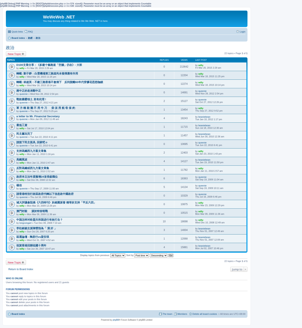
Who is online (14, 278)
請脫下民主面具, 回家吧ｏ (32, 142)
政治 (10, 47)
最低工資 (21, 125)
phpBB (116, 320)
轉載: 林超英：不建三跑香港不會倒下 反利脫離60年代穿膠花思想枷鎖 (59, 82)
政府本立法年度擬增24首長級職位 (37, 176)
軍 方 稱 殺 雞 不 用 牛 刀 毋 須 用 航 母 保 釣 (45, 107)
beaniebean (204, 117)
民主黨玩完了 (24, 133)
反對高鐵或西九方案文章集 (32, 168)
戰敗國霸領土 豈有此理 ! (31, 99)
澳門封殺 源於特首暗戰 (32, 211)
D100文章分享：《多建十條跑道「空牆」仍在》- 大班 (49, 64)
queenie (24, 94)
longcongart (26, 223)
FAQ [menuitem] (30, 31)
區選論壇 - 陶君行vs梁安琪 (32, 236)
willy (22, 68)
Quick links (17, 31)
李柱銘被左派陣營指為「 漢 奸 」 (36, 228)
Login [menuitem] (242, 31)
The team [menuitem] (167, 314)
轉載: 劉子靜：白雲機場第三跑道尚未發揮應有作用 (47, 73)
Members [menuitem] (182, 314)
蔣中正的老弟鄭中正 (28, 90)
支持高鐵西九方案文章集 (31, 150)
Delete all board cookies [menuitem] (205, 314)
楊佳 (19, 185)
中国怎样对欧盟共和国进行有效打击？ (39, 219)
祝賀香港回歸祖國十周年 (31, 245)
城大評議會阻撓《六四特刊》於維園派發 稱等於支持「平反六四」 (56, 202)
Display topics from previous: (102, 255)
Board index (18, 314)
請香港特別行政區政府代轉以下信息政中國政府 (45, 193)
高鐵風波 (21, 159)
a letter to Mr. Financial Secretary (38, 116)
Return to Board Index (20, 269)
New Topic (14, 54)
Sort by (137, 255)
